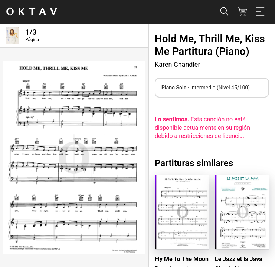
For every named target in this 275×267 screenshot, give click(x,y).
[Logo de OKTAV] (31, 12)
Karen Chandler (177, 64)
